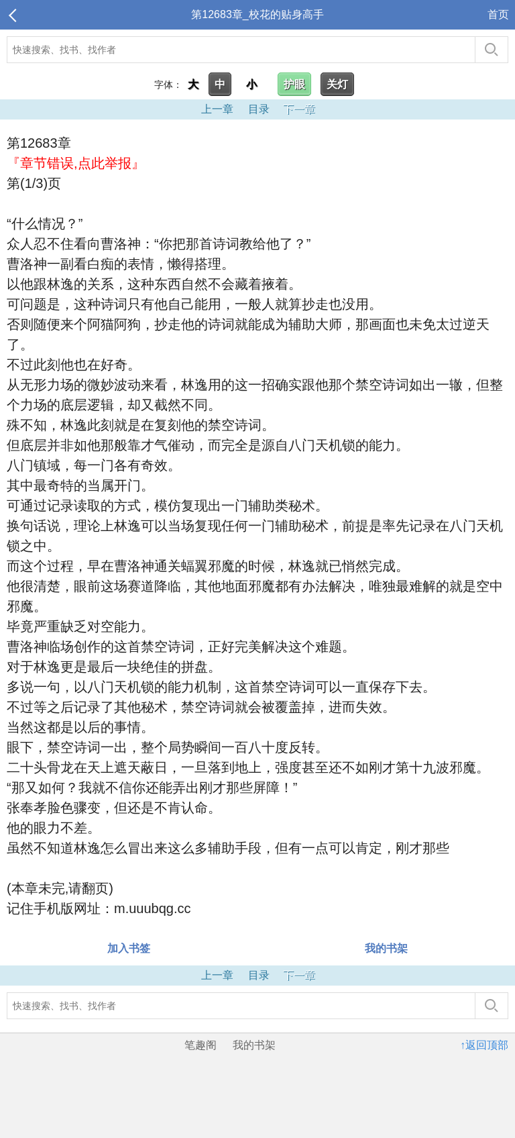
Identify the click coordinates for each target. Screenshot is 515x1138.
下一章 (299, 109)
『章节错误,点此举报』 (76, 163)
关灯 (337, 84)
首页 (498, 14)
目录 (259, 109)
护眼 (294, 84)
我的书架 (386, 948)
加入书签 (128, 948)
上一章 (217, 109)
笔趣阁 (200, 1045)
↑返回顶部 (484, 1045)
